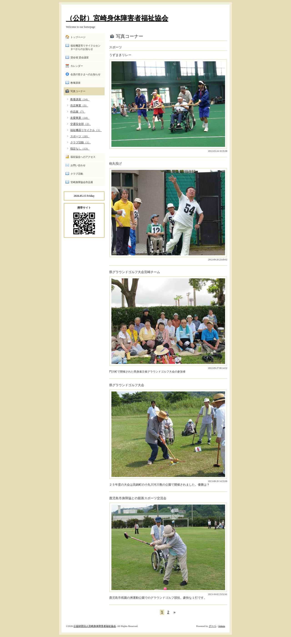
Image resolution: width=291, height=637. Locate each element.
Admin (221, 626)
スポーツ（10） (79, 136)
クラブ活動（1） (80, 142)
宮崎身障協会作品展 (81, 182)
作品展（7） (77, 111)
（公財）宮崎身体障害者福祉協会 (117, 18)
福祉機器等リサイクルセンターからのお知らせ (85, 47)
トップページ (77, 37)
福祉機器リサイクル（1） (86, 130)
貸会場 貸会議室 (79, 57)
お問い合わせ (77, 165)
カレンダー (76, 66)
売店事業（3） (79, 105)
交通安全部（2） (80, 124)
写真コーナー (77, 91)
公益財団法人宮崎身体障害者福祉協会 (94, 626)
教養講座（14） (79, 99)
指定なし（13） (79, 148)
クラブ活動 (76, 173)
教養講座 (75, 82)
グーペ (212, 626)
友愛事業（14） (79, 117)
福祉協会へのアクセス (82, 156)
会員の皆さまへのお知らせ (85, 74)
